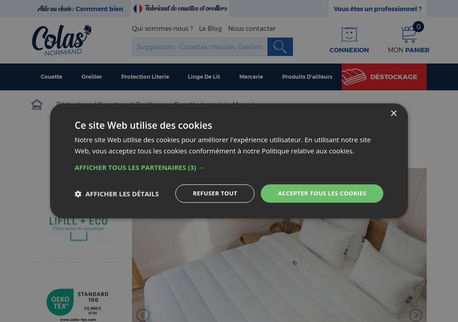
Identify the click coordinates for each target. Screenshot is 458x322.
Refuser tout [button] (207, 193)
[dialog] (229, 161)
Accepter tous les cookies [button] (318, 193)
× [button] (393, 113)
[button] (229, 167)
